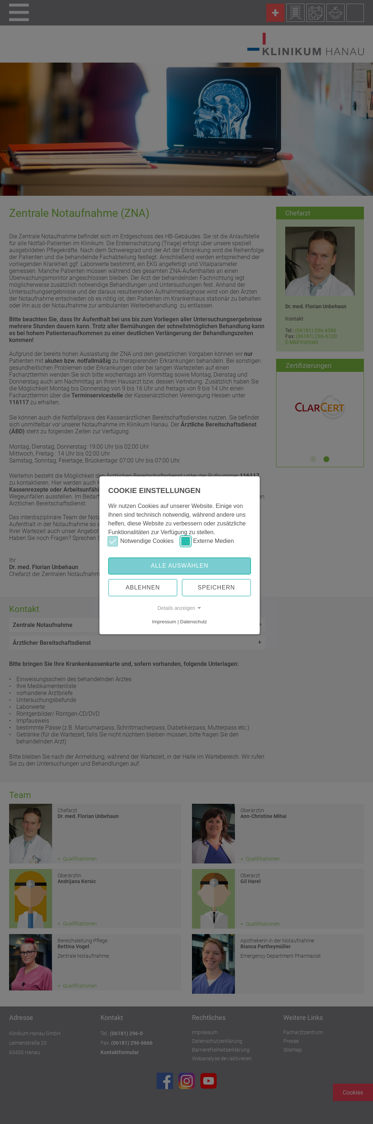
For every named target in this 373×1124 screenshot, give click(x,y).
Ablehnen (143, 587)
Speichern (216, 587)
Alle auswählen (179, 566)
